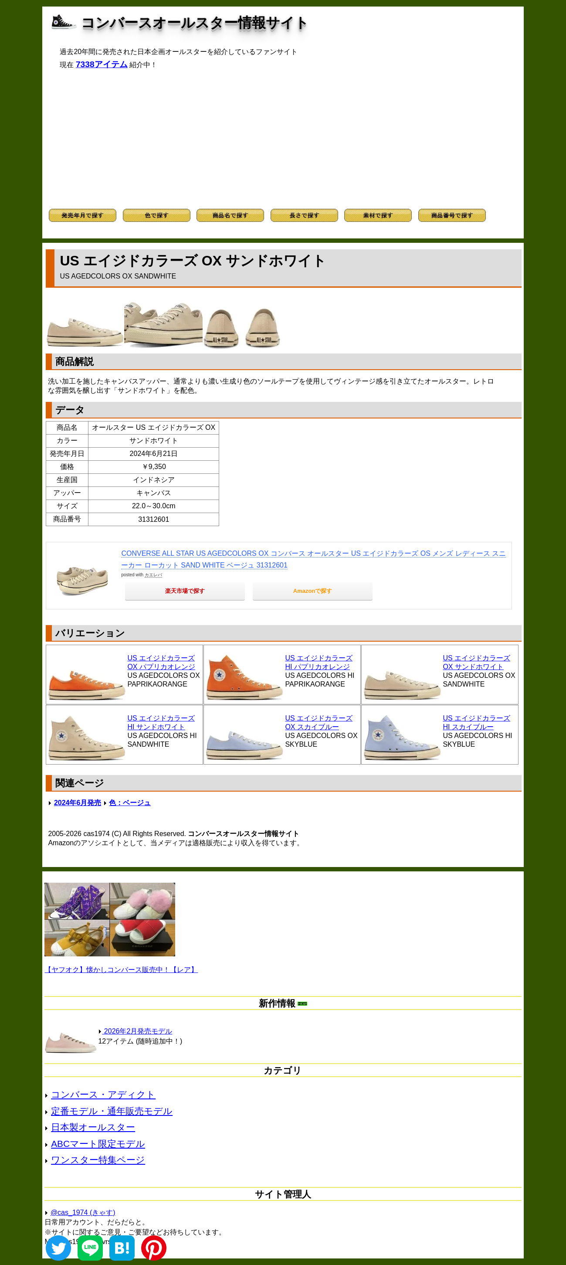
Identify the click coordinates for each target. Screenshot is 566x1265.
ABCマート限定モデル (98, 1144)
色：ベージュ (130, 802)
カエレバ (153, 574)
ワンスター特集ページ (98, 1160)
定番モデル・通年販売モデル (112, 1111)
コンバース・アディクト (103, 1094)
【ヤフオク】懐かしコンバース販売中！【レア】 (121, 969)
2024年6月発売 (78, 802)
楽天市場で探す (185, 591)
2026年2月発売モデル (135, 1031)
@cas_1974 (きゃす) (83, 1212)
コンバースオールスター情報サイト (195, 23)
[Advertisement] (283, 139)
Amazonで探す (312, 591)
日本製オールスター (93, 1127)
